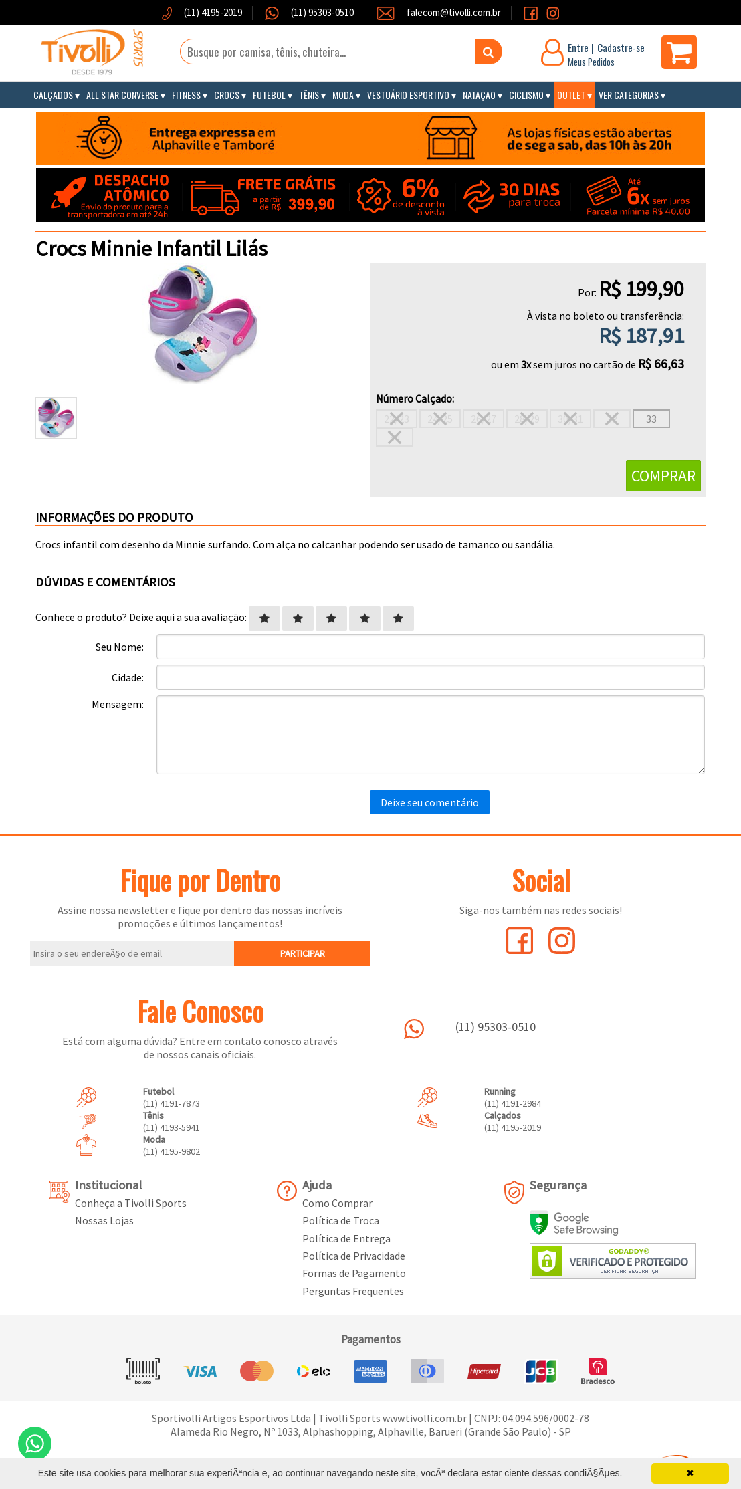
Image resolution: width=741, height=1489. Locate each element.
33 (651, 418)
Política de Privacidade (353, 1255)
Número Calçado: (415, 398)
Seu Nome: (120, 646)
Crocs (226, 95)
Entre (578, 47)
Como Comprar (337, 1203)
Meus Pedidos (591, 61)
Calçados (53, 95)
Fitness (186, 95)
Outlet (571, 95)
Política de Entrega (346, 1238)
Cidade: (128, 677)
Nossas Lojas (104, 1220)
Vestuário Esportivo (408, 95)
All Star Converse (122, 95)
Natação (479, 95)
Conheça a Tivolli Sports (131, 1203)
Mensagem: (118, 704)
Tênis (309, 95)
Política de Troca (340, 1220)
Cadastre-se (621, 47)
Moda (343, 95)
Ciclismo (526, 95)
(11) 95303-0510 (321, 12)
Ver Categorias (629, 95)
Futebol (269, 95)
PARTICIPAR (302, 953)
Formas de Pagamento (354, 1273)
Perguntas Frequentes (353, 1291)
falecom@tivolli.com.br (454, 12)
